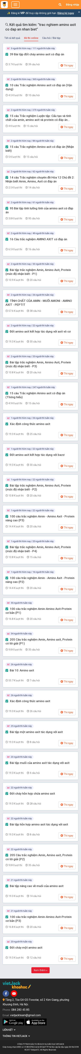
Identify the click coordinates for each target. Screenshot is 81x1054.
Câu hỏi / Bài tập (51, 38)
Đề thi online (31, 38)
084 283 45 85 (20, 1009)
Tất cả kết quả (12, 38)
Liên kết (9, 1029)
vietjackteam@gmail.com (25, 1015)
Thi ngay (67, 65)
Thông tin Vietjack (16, 1036)
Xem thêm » (40, 970)
